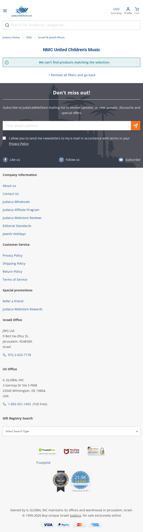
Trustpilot (43, 462)
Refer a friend (13, 301)
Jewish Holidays (14, 234)
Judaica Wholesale (16, 202)
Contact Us (11, 194)
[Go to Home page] (22, 11)
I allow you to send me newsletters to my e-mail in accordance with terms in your (69, 141)
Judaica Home (11, 37)
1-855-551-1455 (19, 404)
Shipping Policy (14, 263)
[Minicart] (137, 11)
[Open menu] (5, 11)
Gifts (29, 37)
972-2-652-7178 (19, 355)
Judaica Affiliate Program (21, 210)
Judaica (75, 515)
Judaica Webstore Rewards (22, 309)
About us (9, 186)
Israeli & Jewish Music (51, 37)
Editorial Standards (17, 226)
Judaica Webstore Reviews (22, 218)
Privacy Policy (19, 143)
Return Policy (12, 271)
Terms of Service (15, 279)
